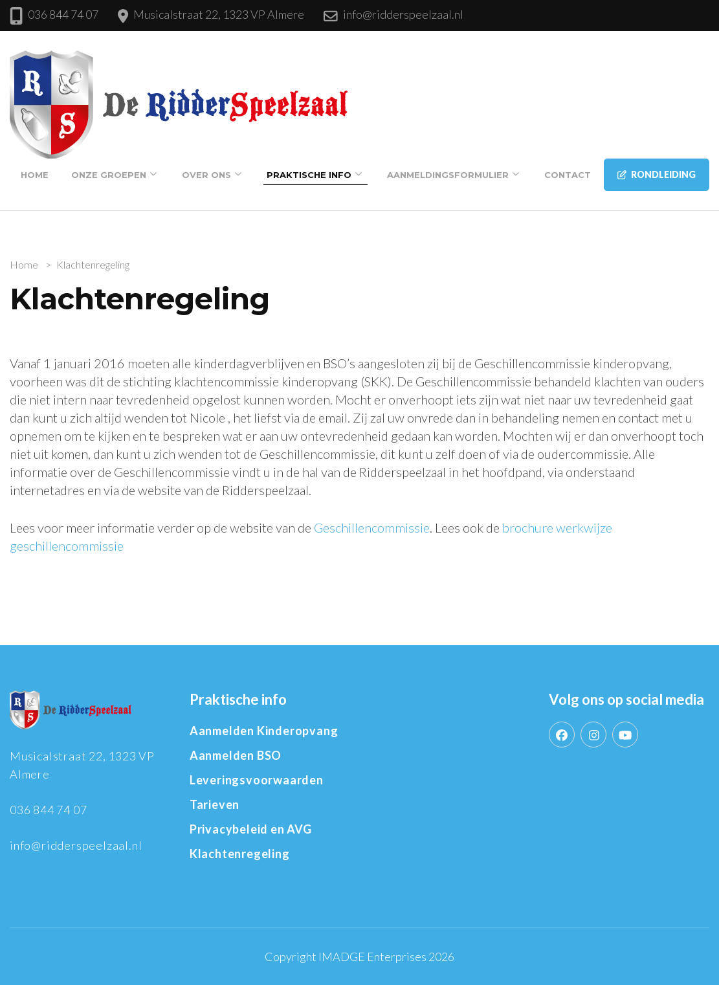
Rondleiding (656, 174)
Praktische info (309, 175)
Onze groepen (108, 175)
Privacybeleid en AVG (251, 829)
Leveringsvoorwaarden (257, 780)
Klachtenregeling (240, 854)
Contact (567, 175)
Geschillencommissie (372, 527)
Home (35, 175)
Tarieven (214, 804)
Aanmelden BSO (236, 755)
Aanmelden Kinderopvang (264, 731)
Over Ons (206, 175)
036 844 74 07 (63, 14)
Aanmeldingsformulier (448, 175)
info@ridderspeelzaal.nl (403, 14)
